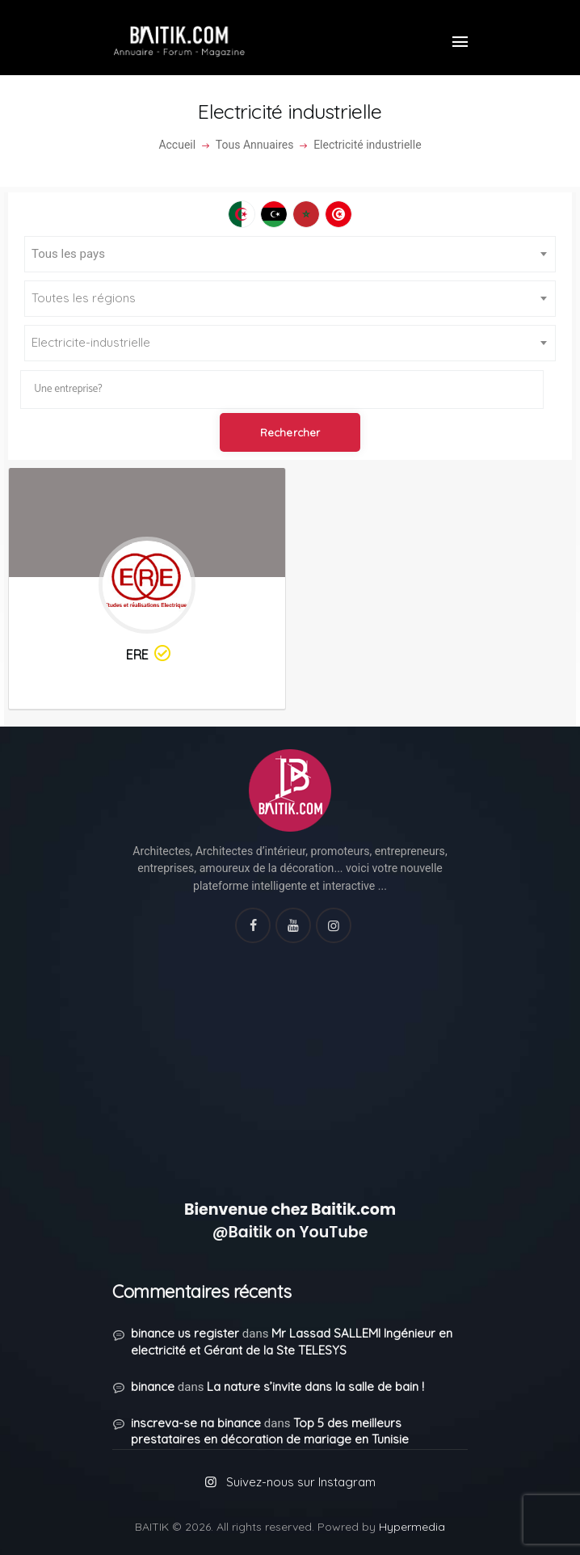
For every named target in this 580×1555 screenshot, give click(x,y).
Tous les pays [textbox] (68, 254)
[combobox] (290, 254)
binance (152, 1386)
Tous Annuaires (255, 144)
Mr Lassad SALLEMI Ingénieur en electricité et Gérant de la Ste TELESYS (291, 1341)
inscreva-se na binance (196, 1423)
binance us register (185, 1333)
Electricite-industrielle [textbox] (91, 342)
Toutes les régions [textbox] (84, 298)
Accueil (176, 144)
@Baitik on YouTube (290, 1232)
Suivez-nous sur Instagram (301, 1482)
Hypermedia (412, 1526)
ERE (149, 654)
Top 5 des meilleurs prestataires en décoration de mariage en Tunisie (270, 1431)
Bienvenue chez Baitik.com (290, 1209)
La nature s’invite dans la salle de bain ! (315, 1386)
